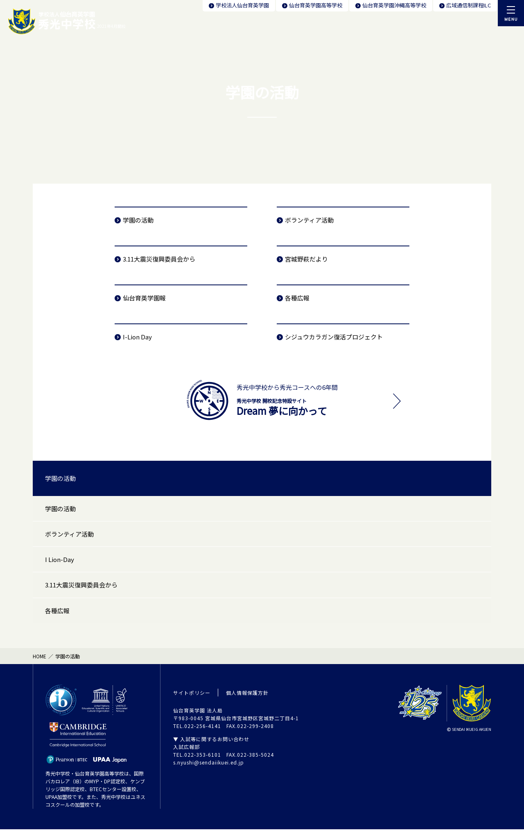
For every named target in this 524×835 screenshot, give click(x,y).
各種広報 (297, 298)
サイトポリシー (191, 698)
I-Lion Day (137, 336)
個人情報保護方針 (247, 698)
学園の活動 (138, 220)
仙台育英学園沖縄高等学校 (394, 5)
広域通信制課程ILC (468, 5)
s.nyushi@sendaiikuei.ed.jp (208, 767)
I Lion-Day (59, 562)
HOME (39, 661)
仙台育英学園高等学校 (315, 5)
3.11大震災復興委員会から (159, 259)
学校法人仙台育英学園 (242, 5)
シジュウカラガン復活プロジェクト (334, 336)
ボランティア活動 (309, 220)
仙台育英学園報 (144, 298)
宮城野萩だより (306, 259)
